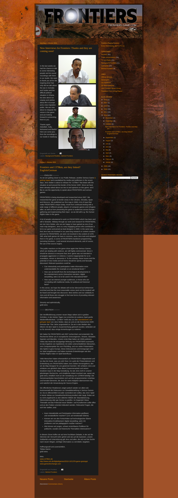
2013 (106, 106)
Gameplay (105, 66)
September (110, 137)
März (108, 156)
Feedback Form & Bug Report (111, 91)
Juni (107, 147)
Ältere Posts (90, 479)
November (109, 121)
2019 (106, 100)
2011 (106, 112)
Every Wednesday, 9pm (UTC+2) (112, 46)
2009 (106, 166)
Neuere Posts (46, 479)
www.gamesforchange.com (50, 464)
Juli (107, 144)
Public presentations (108, 57)
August (108, 140)
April (107, 153)
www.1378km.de (46, 459)
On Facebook (106, 83)
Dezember (109, 118)
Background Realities (52, 156)
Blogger (102, 493)
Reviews (104, 54)
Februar (109, 159)
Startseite (68, 479)
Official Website (106, 77)
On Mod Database (107, 85)
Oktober (109, 124)
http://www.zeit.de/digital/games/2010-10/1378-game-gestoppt (64, 461)
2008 (106, 169)
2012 (106, 109)
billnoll (87, 493)
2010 (106, 115)
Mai (107, 150)
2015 (106, 103)
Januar (108, 162)
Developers (105, 80)
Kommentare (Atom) (55, 484)
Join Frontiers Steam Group (111, 88)
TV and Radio (106, 60)
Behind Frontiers (67, 156)
